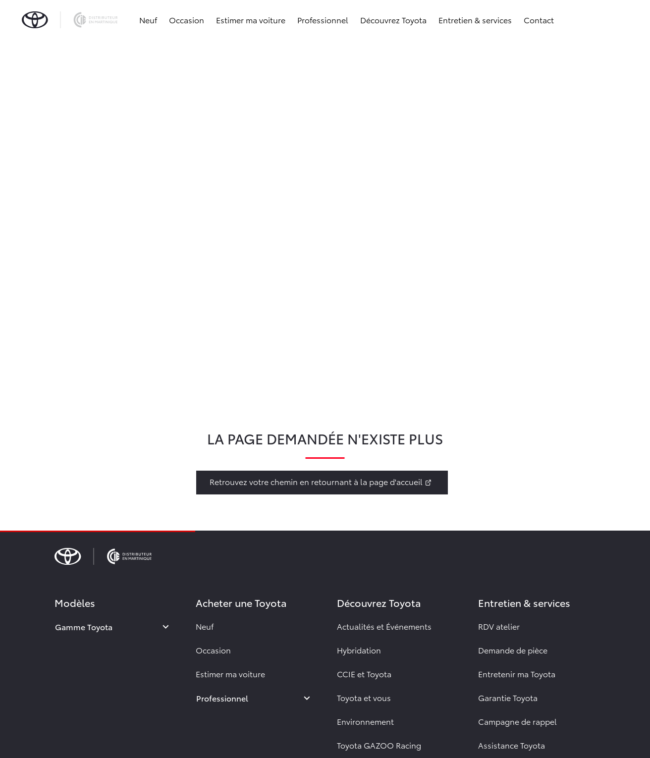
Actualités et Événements (384, 626)
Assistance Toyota (511, 745)
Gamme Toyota (83, 626)
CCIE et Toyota (364, 673)
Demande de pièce (512, 649)
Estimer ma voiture (250, 19)
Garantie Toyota (508, 697)
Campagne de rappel (517, 721)
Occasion (186, 19)
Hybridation (359, 649)
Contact (539, 19)
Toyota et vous (364, 697)
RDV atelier (499, 626)
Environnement (365, 721)
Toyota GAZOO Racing (379, 745)
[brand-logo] (69, 19)
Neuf (148, 19)
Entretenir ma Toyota (516, 673)
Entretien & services (475, 19)
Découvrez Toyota (393, 19)
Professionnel (322, 19)
